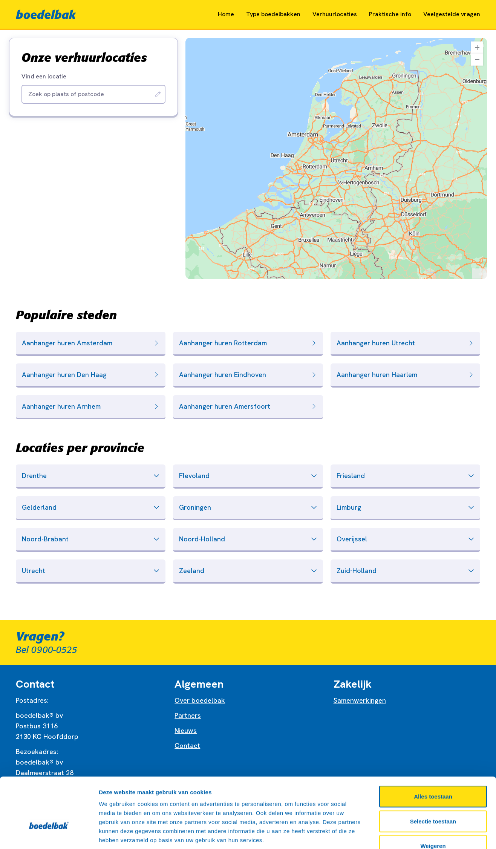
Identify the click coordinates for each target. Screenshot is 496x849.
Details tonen (407, 834)
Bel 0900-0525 (46, 650)
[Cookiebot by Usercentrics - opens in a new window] (49, 834)
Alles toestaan (433, 750)
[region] (336, 158)
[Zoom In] (477, 47)
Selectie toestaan (433, 775)
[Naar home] (46, 14)
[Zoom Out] (477, 60)
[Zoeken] (158, 94)
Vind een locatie (43, 76)
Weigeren (432, 799)
